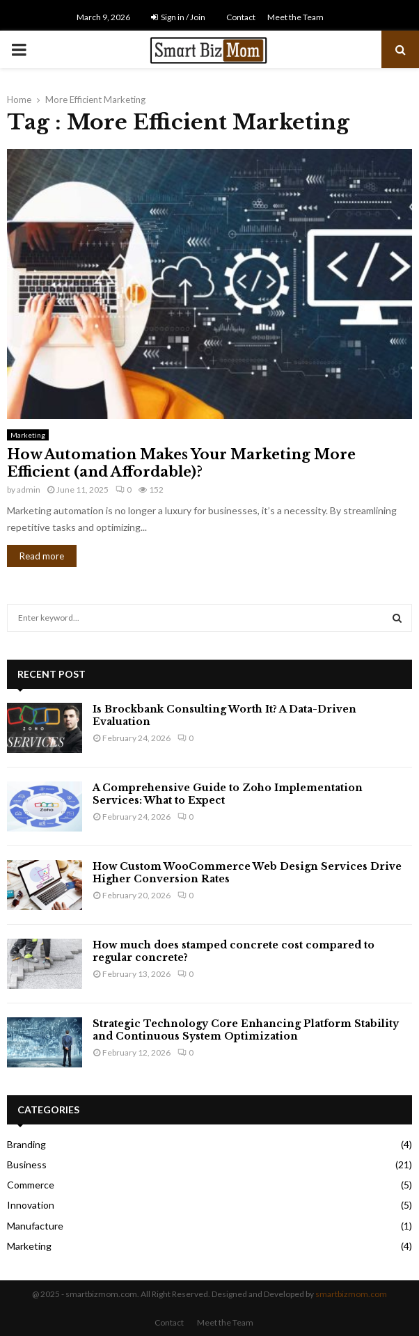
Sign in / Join (178, 17)
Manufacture (35, 1226)
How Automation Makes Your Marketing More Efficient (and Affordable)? (181, 463)
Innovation (30, 1205)
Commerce (30, 1185)
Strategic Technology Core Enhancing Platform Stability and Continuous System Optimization (246, 1029)
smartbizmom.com (351, 1294)
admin (28, 489)
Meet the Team (295, 17)
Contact (240, 17)
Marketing (27, 435)
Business (27, 1164)
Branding (26, 1144)
